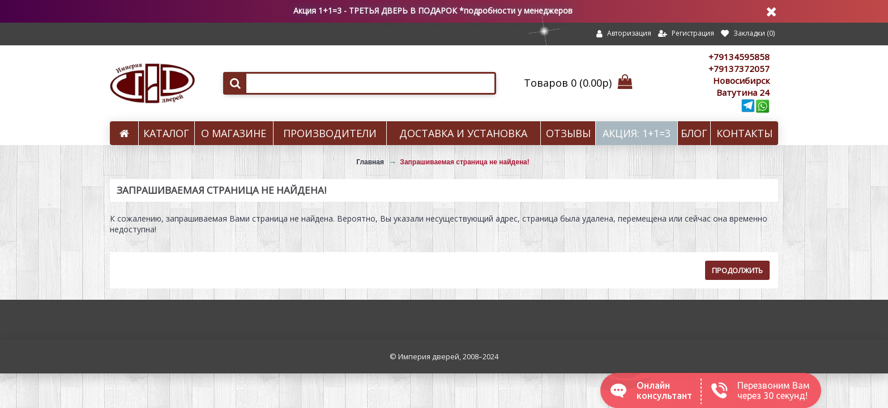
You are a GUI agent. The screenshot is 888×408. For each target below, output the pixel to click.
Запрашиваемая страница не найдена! (464, 162)
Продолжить (737, 270)
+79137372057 (739, 68)
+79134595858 (739, 56)
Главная (370, 162)
